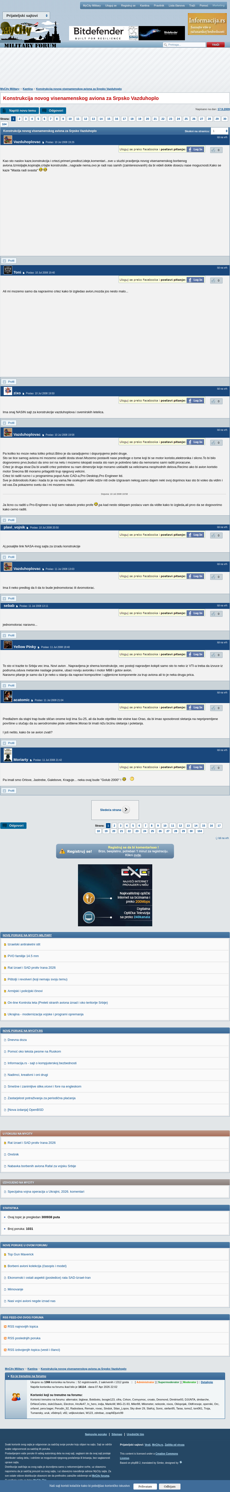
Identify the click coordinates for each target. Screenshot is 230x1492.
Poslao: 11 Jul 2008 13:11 (34, 606)
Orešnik (13, 1154)
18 (131, 118)
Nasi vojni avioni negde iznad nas (31, 1301)
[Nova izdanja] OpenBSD (26, 1110)
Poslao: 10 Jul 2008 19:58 (60, 435)
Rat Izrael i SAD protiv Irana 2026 (32, 967)
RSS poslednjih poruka (24, 1338)
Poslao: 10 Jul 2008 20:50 (44, 527)
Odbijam (170, 1486)
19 (139, 118)
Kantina (144, 5)
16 (116, 118)
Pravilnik (159, 5)
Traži (192, 5)
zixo (17, 393)
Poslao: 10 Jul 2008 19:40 (40, 272)
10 (70, 118)
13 (93, 118)
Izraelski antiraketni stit (24, 944)
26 (193, 118)
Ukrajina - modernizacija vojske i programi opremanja (45, 1014)
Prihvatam (145, 1486)
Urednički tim (135, 1434)
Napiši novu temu (22, 110)
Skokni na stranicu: (197, 131)
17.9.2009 (224, 109)
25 (186, 118)
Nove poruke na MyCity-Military (27, 935)
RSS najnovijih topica (23, 1326)
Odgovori (56, 110)
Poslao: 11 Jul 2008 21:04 (49, 700)
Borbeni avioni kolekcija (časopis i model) (37, 1266)
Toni (17, 272)
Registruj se (128, 5)
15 (108, 118)
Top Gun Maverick (21, 1254)
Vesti (147, 1444)
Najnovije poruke (96, 1434)
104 (4, 124)
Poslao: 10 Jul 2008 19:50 (40, 393)
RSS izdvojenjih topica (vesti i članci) (34, 1350)
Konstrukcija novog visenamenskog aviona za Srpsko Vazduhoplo (79, 88)
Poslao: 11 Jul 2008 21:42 (47, 760)
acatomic (22, 700)
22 (162, 118)
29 (217, 118)
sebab (9, 605)
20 (147, 118)
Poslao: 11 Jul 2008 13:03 (60, 569)
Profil (11, 260)
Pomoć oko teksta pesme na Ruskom (34, 1051)
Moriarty (21, 759)
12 (85, 118)
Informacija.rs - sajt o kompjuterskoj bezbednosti (42, 1063)
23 (170, 118)
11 (77, 118)
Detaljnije (207, 1382)
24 (178, 118)
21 (155, 118)
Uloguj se (111, 5)
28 (209, 118)
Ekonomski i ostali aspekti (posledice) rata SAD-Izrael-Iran (49, 1277)
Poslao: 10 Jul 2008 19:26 (60, 142)
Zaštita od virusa (174, 1444)
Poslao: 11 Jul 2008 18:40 (55, 647)
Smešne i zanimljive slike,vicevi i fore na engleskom (44, 1086)
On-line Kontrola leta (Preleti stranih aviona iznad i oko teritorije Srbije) (58, 1002)
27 (201, 118)
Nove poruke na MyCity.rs (23, 1030)
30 (224, 118)
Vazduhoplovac (27, 142)
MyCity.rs (157, 1444)
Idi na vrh (223, 838)
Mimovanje (15, 1289)
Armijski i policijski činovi (25, 991)
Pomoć (204, 5)
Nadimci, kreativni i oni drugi (28, 1075)
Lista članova (176, 5)
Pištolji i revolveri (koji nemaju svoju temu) (37, 979)
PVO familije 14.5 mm (23, 956)
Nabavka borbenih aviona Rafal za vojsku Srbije (42, 1166)
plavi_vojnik (14, 527)
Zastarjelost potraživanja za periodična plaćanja (42, 1098)
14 (101, 118)
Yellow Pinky (25, 647)
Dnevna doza (17, 1040)
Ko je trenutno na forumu (28, 1376)
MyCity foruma (100, 1475)
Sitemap (117, 1434)
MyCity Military (92, 5)
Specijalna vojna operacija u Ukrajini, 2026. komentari (46, 1191)
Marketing (219, 5)
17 (124, 118)
